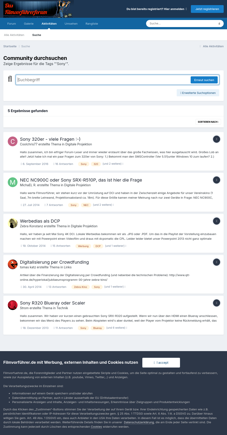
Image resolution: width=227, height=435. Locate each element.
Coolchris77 (28, 144)
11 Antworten (63, 328)
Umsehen (71, 23)
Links (68, 267)
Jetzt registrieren (207, 9)
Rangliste (92, 23)
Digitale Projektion (78, 144)
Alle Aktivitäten (14, 35)
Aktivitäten (49, 25)
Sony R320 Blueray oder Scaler (52, 303)
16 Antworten (63, 164)
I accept (161, 362)
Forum (11, 23)
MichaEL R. (28, 185)
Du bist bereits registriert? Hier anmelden (157, 9)
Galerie (28, 23)
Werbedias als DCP (40, 221)
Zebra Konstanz (31, 226)
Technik (62, 308)
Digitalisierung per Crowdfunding (54, 262)
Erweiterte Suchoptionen (198, 93)
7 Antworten (54, 205)
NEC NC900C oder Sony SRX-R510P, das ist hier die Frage (81, 180)
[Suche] (171, 23)
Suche (36, 35)
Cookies (96, 426)
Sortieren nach (208, 122)
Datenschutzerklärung (139, 422)
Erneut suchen (204, 80)
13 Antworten (56, 287)
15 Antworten (60, 245)
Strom (24, 308)
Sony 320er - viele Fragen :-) (50, 139)
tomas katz (28, 267)
